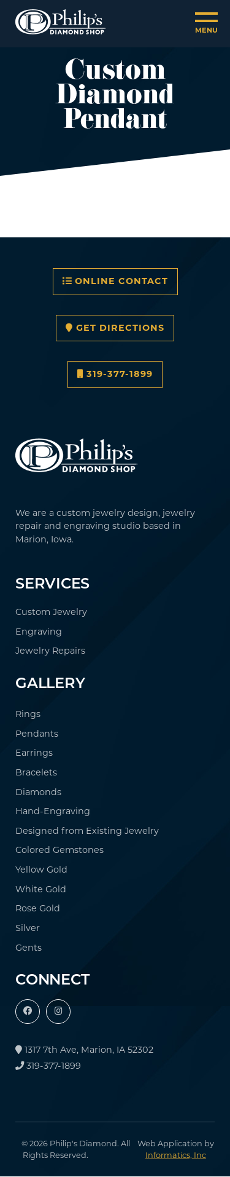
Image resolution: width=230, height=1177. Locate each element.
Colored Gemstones (59, 849)
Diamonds (38, 792)
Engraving (38, 631)
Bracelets (36, 772)
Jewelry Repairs (50, 650)
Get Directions (115, 327)
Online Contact (115, 281)
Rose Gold (37, 908)
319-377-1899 (115, 373)
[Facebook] (27, 1011)
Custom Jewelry (51, 611)
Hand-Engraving (52, 811)
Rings (27, 713)
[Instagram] (58, 1011)
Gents (28, 947)
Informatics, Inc (175, 1155)
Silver (27, 927)
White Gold (40, 889)
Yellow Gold (41, 869)
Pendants (36, 733)
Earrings (34, 752)
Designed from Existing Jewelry (87, 830)
